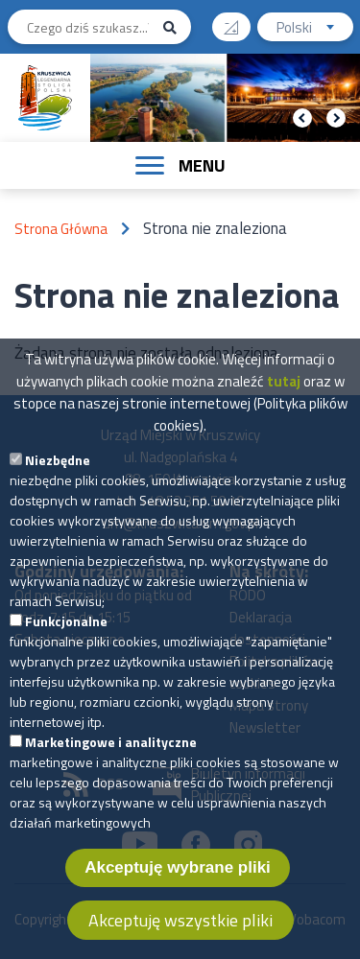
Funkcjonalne (66, 655)
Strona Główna (61, 229)
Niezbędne (57, 494)
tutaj (283, 416)
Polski (314, 29)
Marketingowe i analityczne (111, 776)
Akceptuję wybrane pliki (177, 902)
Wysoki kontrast (238, 20)
